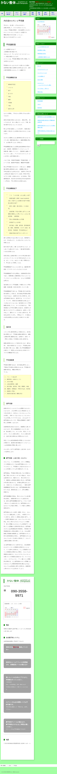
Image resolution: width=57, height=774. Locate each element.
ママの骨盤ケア (41, 76)
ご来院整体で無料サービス (44, 57)
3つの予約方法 (41, 21)
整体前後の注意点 (42, 53)
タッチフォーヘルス (42, 73)
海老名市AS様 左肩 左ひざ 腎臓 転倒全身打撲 (46, 121)
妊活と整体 (40, 79)
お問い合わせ (45, 13)
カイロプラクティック (43, 69)
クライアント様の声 (8, 13)
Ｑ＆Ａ (39, 104)
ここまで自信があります (43, 46)
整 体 (39, 66)
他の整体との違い (42, 50)
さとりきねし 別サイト (43, 88)
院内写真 (40, 107)
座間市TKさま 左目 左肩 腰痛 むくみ (46, 116)
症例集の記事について (42, 113)
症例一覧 (39, 13)
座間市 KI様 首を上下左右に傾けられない (46, 131)
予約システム (52, 13)
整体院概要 (40, 101)
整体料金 (33, 13)
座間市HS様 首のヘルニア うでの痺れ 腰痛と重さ (46, 126)
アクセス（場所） (25, 13)
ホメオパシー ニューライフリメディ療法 (44, 84)
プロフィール (16, 13)
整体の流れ (40, 91)
